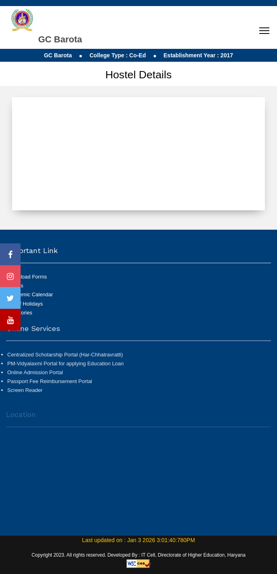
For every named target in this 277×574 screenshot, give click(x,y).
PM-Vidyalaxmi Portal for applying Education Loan (65, 366)
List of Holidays (25, 304)
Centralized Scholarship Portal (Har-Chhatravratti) (65, 357)
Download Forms (27, 277)
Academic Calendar (30, 294)
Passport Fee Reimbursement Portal (49, 384)
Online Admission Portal (35, 375)
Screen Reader (24, 393)
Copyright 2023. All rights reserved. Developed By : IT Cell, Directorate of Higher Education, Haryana (138, 555)
